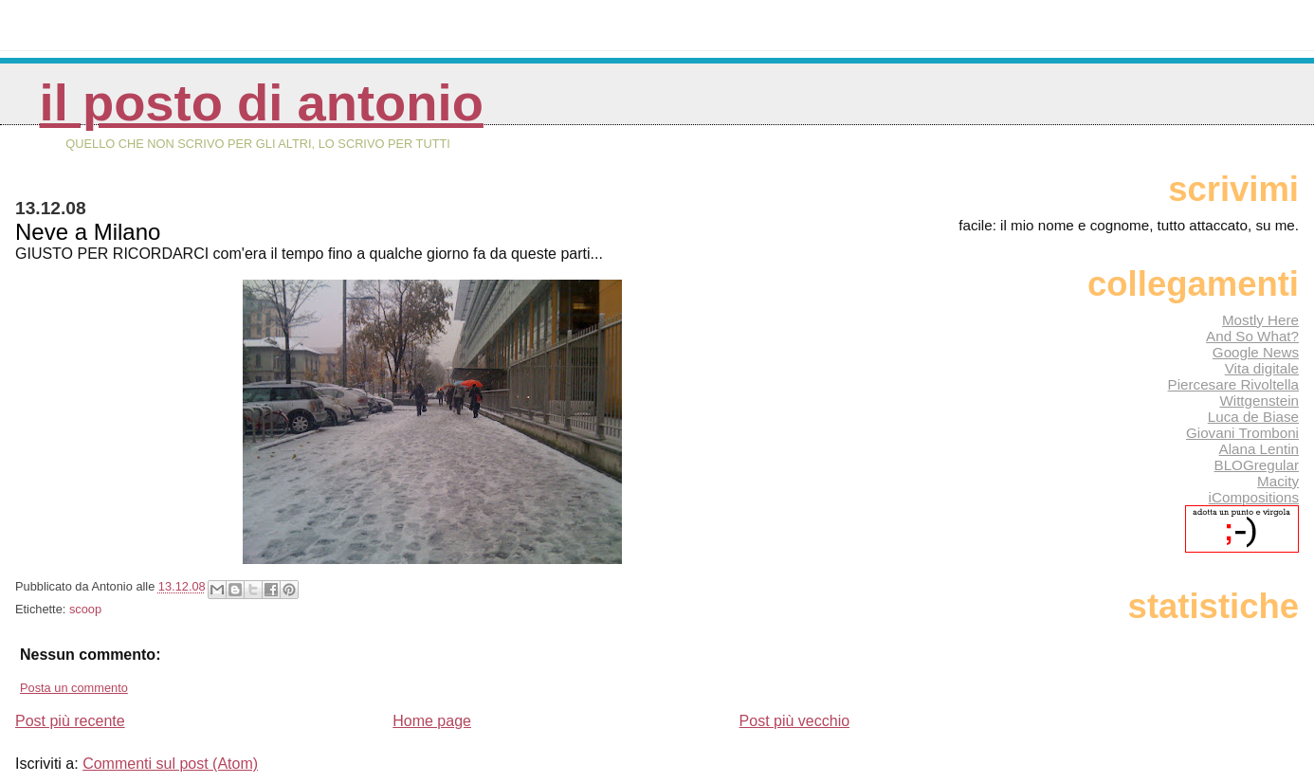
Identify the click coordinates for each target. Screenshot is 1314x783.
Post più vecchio (794, 721)
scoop (85, 609)
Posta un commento (74, 688)
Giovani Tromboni (1242, 433)
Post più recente (70, 721)
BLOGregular (1256, 465)
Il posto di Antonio (262, 103)
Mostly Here (1260, 320)
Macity (1278, 481)
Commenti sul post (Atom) (170, 764)
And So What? (1252, 336)
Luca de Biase (1253, 417)
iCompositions (1254, 497)
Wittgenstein (1259, 400)
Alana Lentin (1259, 449)
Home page (431, 721)
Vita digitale (1262, 368)
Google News (1256, 352)
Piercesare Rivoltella (1233, 384)
